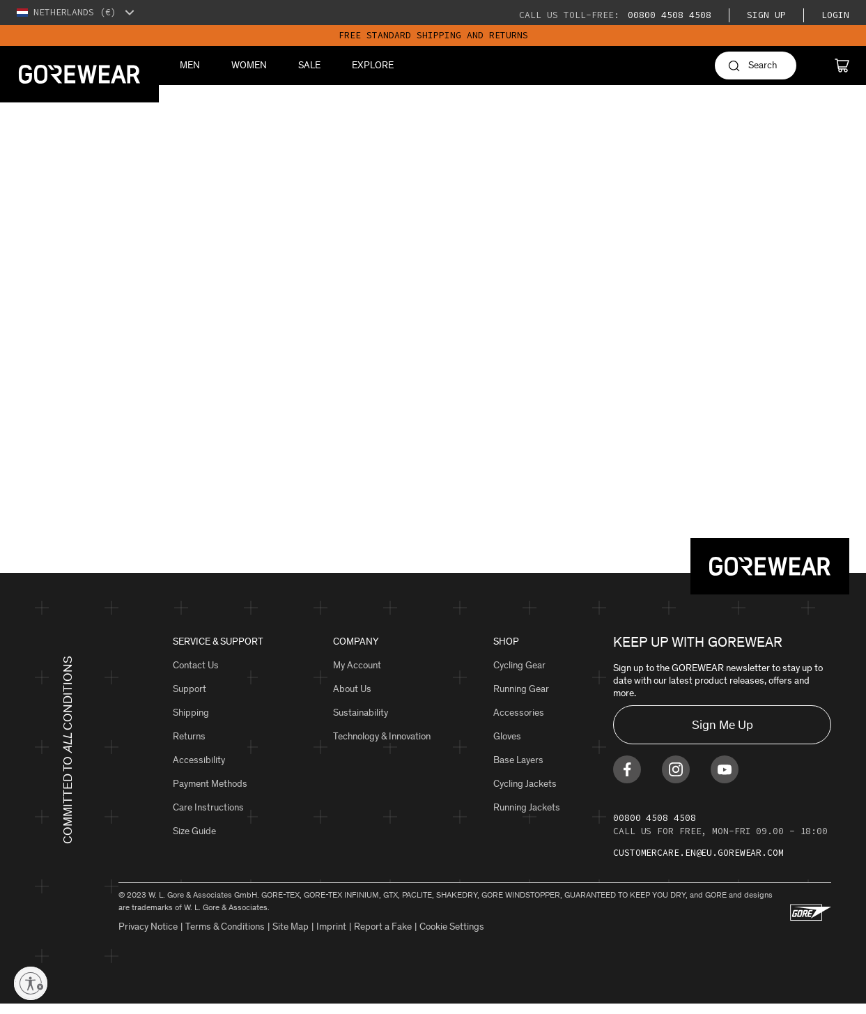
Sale (309, 65)
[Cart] (842, 65)
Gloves (507, 736)
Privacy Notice (148, 936)
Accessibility (199, 760)
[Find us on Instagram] (676, 779)
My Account (357, 665)
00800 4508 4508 (666, 15)
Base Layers (518, 760)
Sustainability (360, 713)
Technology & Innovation (382, 736)
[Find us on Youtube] (725, 779)
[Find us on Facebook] (627, 779)
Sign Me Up (722, 724)
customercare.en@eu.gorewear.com (698, 862)
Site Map (290, 936)
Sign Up (766, 15)
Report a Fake (383, 936)
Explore (373, 65)
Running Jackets (526, 807)
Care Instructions (208, 807)
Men (190, 65)
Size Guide (194, 831)
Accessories (518, 713)
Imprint (331, 936)
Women (249, 65)
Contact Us (196, 665)
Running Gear (521, 689)
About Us (352, 689)
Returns (189, 736)
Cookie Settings (451, 936)
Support (189, 689)
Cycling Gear (519, 665)
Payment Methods (210, 784)
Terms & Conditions (225, 936)
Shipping (191, 713)
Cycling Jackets (525, 784)
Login (835, 15)
